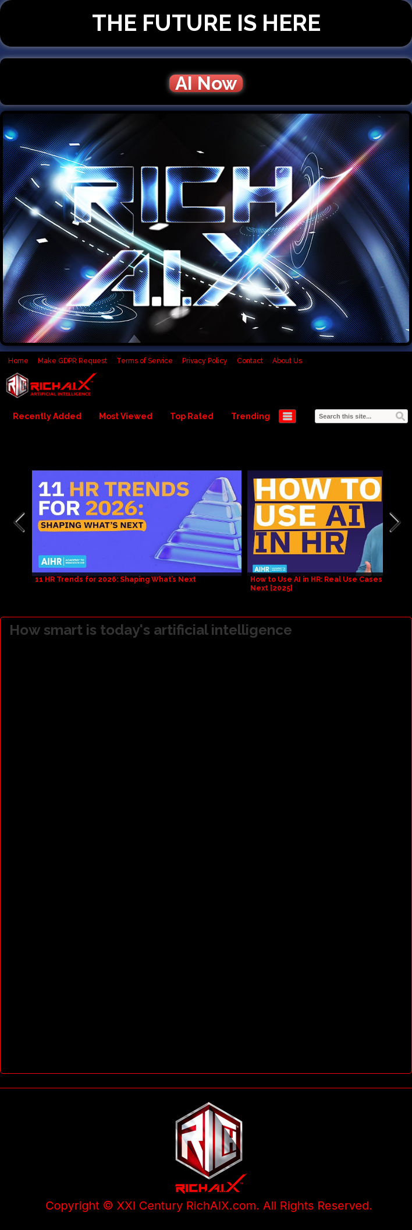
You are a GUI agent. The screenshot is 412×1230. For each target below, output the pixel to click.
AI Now (206, 83)
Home (18, 361)
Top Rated (192, 416)
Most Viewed (125, 416)
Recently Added (47, 416)
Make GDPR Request (72, 361)
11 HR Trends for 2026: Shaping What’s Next (115, 579)
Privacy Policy (205, 361)
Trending (250, 416)
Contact (250, 361)
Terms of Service (144, 361)
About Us (287, 361)
